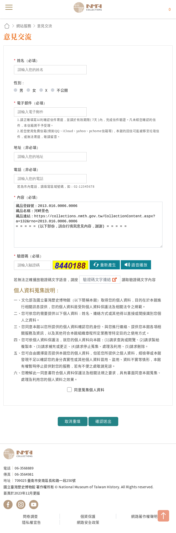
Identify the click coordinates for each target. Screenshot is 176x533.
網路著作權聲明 (144, 516)
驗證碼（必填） (28, 256)
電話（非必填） (27, 169)
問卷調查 (30, 516)
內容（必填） (27, 197)
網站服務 (23, 25)
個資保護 (88, 516)
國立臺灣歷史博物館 (19, 453)
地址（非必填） (27, 147)
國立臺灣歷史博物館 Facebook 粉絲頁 (8, 504)
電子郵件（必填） (30, 103)
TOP (163, 516)
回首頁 (6, 26)
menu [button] (8, 7)
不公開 (62, 90)
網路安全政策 (88, 522)
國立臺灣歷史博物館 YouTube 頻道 (33, 504)
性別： (19, 82)
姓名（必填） (27, 60)
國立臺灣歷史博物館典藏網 (89, 7)
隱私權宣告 (31, 522)
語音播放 (139, 265)
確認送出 (103, 421)
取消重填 (73, 421)
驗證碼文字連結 (97, 279)
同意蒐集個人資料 (89, 389)
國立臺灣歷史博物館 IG (20, 504)
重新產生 (108, 265)
